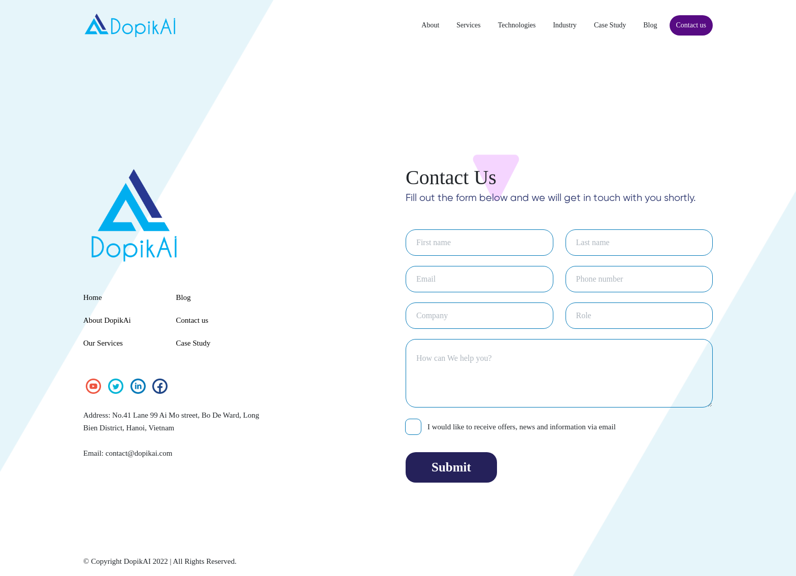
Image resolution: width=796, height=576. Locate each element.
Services (445, 25)
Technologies (498, 25)
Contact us (688, 25)
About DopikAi (109, 320)
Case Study (600, 25)
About (405, 25)
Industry (550, 25)
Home (93, 297)
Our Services (105, 343)
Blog (644, 25)
